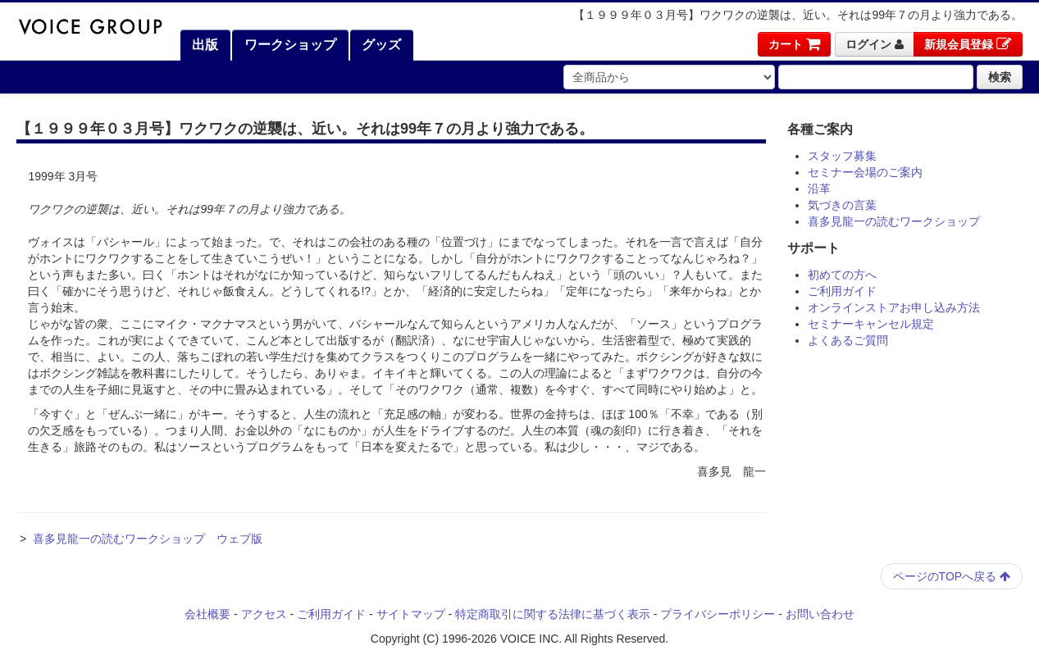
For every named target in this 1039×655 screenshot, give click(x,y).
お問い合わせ (820, 614)
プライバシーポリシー (717, 614)
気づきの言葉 (842, 205)
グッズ (379, 45)
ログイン (874, 44)
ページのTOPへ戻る (951, 576)
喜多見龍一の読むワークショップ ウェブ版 (147, 538)
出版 (203, 45)
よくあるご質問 (848, 340)
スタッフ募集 (842, 155)
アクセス (264, 614)
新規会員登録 (968, 44)
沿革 (819, 188)
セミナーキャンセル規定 (871, 323)
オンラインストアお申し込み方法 (894, 307)
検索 (999, 77)
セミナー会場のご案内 (865, 172)
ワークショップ (287, 45)
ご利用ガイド (842, 291)
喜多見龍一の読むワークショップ (894, 221)
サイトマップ (410, 614)
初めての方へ (842, 274)
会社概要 (207, 614)
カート (794, 44)
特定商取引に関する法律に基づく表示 (552, 614)
